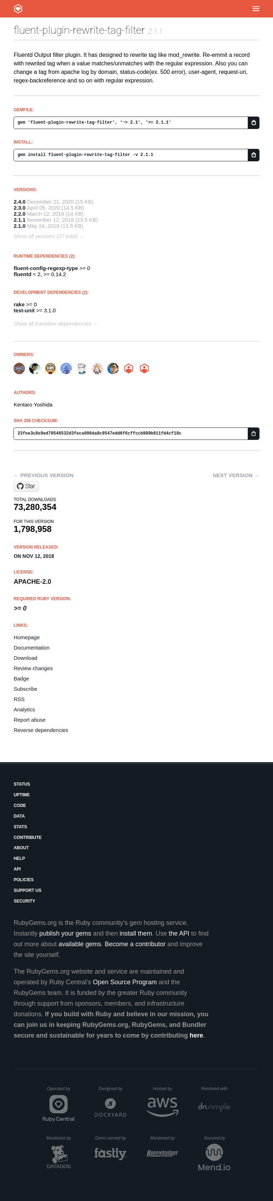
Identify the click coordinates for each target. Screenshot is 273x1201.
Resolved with (215, 1088)
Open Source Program (125, 982)
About (21, 847)
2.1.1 (19, 220)
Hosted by (165, 1088)
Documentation (31, 648)
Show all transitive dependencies (52, 324)
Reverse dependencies (41, 730)
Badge (21, 678)
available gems (80, 944)
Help (19, 858)
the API (179, 933)
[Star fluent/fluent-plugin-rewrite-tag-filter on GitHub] (26, 486)
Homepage (26, 637)
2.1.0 (19, 226)
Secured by (217, 1138)
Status (22, 784)
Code (20, 805)
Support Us (27, 890)
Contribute (28, 837)
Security (24, 901)
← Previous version (43, 475)
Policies (23, 879)
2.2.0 (19, 214)
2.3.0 (19, 208)
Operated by (61, 1091)
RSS (19, 699)
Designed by (113, 1088)
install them (136, 933)
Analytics (24, 709)
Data (19, 816)
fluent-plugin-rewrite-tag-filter (79, 30)
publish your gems (65, 933)
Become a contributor (135, 944)
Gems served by (111, 1138)
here (196, 1035)
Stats (20, 826)
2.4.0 (19, 202)
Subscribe (25, 689)
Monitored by (60, 1138)
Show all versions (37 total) (45, 236)
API (17, 869)
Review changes (33, 668)
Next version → (236, 475)
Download (25, 658)
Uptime (22, 794)
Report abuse (30, 720)
